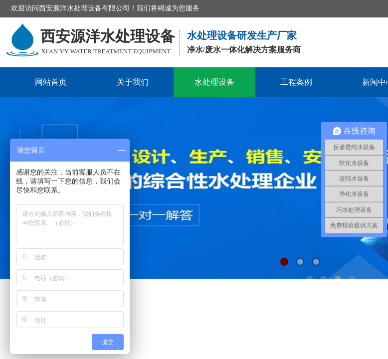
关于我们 (133, 82)
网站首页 (51, 82)
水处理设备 (214, 82)
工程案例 (296, 82)
